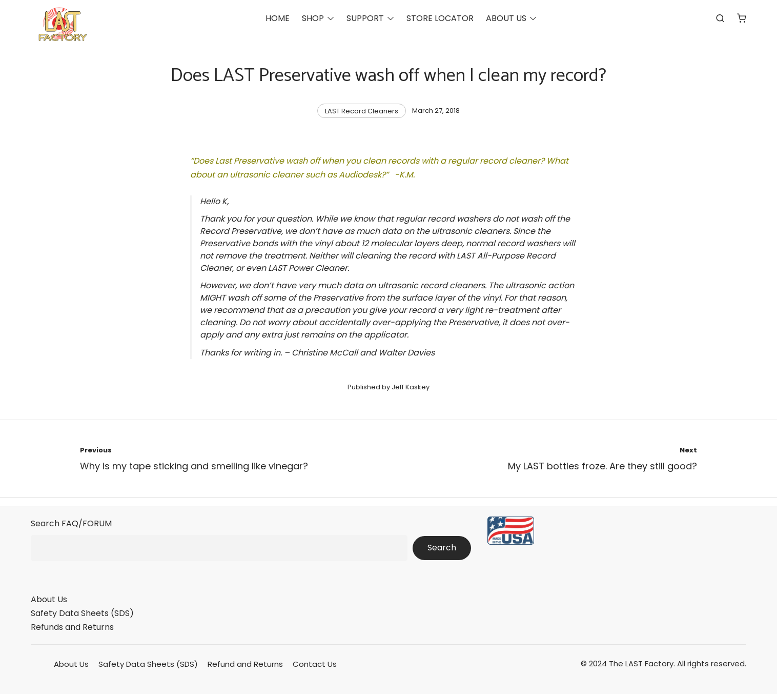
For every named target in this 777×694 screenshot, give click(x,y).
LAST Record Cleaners (361, 111)
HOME (277, 18)
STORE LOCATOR (440, 18)
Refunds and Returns (72, 627)
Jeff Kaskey (411, 387)
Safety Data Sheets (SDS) (82, 613)
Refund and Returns (245, 664)
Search (441, 547)
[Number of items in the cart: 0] (741, 18)
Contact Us (315, 664)
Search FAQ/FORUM (71, 523)
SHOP (313, 18)
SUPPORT (365, 18)
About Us (49, 599)
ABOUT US (506, 18)
